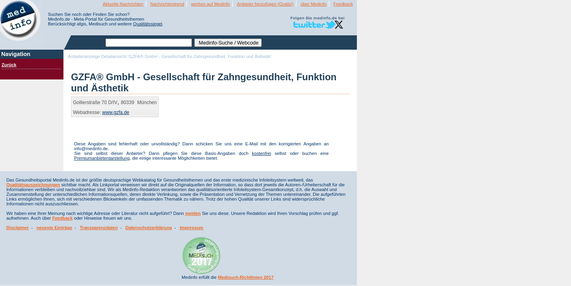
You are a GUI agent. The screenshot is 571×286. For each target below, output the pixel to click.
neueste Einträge (54, 227)
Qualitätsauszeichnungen (33, 184)
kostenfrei (261, 153)
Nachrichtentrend (167, 4)
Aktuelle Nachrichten (123, 4)
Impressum (191, 227)
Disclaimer (17, 227)
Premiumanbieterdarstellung (102, 158)
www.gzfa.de (115, 112)
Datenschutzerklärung (148, 227)
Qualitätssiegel (147, 23)
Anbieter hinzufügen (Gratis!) (265, 4)
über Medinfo (313, 4)
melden (193, 213)
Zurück (9, 64)
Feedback (343, 4)
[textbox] (148, 43)
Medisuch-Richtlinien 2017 (246, 277)
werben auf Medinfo (210, 4)
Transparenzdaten (99, 227)
